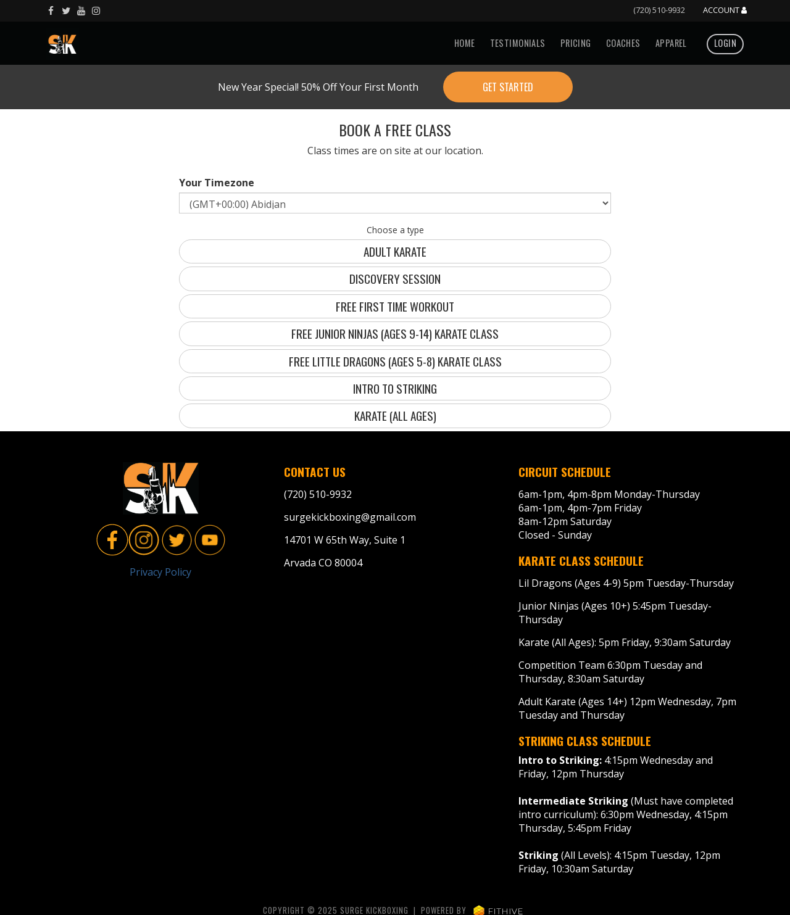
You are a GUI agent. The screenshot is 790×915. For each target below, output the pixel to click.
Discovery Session (395, 279)
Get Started (508, 87)
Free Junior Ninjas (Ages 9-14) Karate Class (395, 333)
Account (725, 10)
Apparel (671, 42)
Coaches (623, 42)
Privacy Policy (160, 572)
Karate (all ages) (395, 415)
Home (464, 42)
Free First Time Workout (395, 306)
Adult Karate (395, 251)
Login (725, 42)
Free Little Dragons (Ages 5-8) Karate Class (395, 361)
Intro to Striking (395, 388)
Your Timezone (216, 182)
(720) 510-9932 (659, 9)
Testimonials (518, 42)
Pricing (575, 42)
